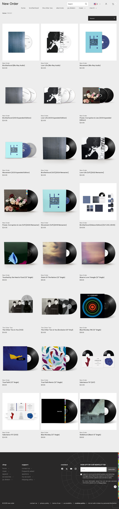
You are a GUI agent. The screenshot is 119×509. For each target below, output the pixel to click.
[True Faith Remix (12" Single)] (59, 359)
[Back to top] (115, 486)
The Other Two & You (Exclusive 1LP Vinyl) (57, 330)
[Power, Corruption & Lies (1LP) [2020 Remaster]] (20, 201)
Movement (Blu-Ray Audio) (90, 65)
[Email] (93, 469)
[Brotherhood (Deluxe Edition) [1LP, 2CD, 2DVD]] (98, 201)
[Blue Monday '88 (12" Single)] (98, 306)
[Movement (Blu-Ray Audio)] (98, 42)
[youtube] (71, 468)
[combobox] (77, 4)
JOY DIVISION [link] (71, 8)
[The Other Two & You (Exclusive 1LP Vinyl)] (59, 306)
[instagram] (75, 468)
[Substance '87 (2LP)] (98, 359)
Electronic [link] (60, 8)
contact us (26, 468)
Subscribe (111, 469)
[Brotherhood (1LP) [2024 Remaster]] (59, 149)
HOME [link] (23, 8)
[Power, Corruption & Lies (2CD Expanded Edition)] (98, 94)
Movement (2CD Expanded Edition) (16, 172)
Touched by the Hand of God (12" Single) (17, 277)
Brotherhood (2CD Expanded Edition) (16, 118)
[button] (106, 4)
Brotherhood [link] (34, 8)
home (4, 468)
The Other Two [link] (47, 8)
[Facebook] (62, 468)
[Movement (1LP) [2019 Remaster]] (59, 201)
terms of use (56, 503)
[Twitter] (66, 468)
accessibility (68, 503)
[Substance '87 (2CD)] (20, 411)
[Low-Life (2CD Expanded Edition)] (59, 94)
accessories (7, 477)
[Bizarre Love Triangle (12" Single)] (98, 254)
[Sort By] (102, 18)
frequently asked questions (28, 472)
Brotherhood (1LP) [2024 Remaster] (55, 172)
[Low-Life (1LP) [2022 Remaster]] (98, 149)
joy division (6, 480)
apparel (5, 474)
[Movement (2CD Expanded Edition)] (20, 149)
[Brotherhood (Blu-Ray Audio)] (20, 42)
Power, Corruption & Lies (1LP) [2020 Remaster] (20, 225)
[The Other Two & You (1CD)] (20, 306)
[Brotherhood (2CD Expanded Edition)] (20, 94)
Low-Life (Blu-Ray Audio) (50, 65)
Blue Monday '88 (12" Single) (90, 330)
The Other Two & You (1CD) (12, 330)
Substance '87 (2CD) (10, 435)
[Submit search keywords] (86, 4)
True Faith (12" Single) (10, 382)
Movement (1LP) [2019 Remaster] (54, 225)
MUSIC (10, 13)
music (4, 471)
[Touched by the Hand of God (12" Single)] (20, 254)
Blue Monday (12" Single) (50, 435)
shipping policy (27, 480)
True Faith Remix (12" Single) (51, 382)
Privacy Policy (102, 483)
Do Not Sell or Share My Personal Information (102, 503)
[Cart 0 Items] (113, 4)
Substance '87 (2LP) (87, 382)
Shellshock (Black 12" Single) (90, 435)
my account (26, 477)
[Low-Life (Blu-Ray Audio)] (59, 42)
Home (4, 13)
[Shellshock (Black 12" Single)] (98, 411)
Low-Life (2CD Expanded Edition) (54, 118)
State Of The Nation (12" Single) (53, 277)
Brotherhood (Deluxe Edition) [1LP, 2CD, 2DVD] (97, 225)
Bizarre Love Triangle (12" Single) (92, 277)
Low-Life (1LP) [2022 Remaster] (92, 172)
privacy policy (44, 503)
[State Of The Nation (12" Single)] (59, 254)
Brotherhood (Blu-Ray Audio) (13, 65)
